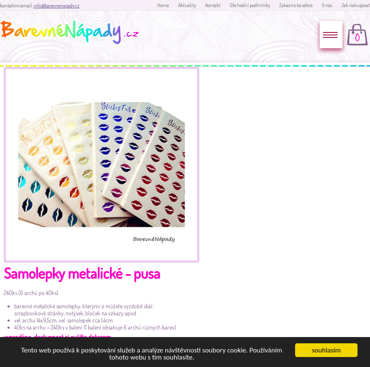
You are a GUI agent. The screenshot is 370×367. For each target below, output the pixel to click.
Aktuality (187, 5)
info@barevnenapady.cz (56, 5)
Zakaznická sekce (296, 5)
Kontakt (213, 5)
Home (163, 5)
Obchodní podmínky (250, 5)
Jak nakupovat (355, 5)
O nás (327, 5)
